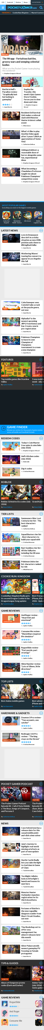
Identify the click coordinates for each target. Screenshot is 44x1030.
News (26, 2)
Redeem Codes (10, 438)
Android (10, 2)
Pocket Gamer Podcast (17, 783)
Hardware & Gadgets (15, 713)
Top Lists (7, 681)
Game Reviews (10, 610)
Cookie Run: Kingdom (21, 13)
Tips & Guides (9, 963)
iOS (3, 2)
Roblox (18, 2)
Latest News (9, 230)
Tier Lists (7, 513)
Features (7, 359)
